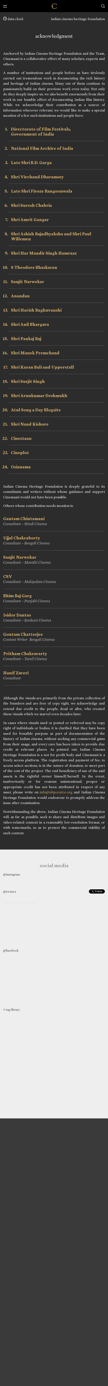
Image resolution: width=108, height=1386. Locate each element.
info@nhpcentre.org (56, 792)
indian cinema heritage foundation (78, 19)
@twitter (9, 892)
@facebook (10, 950)
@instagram (11, 874)
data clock (13, 19)
